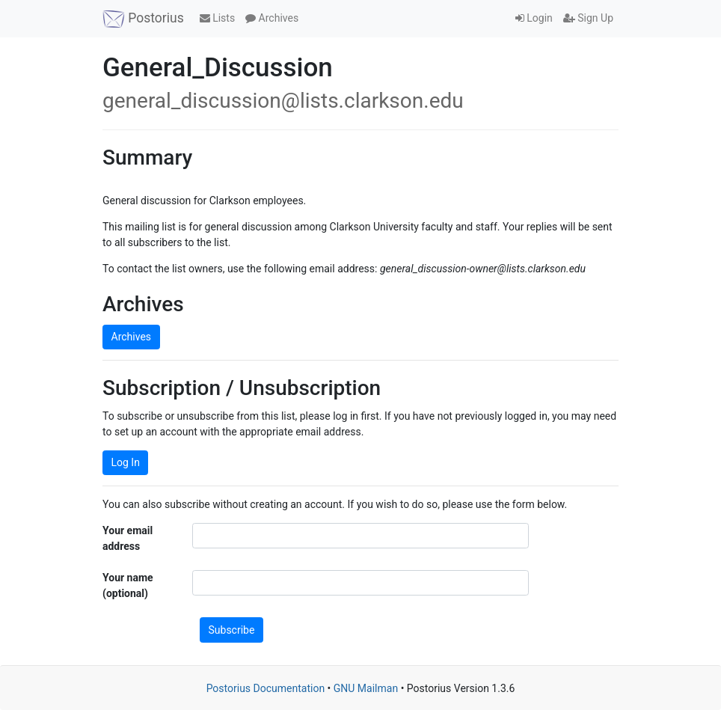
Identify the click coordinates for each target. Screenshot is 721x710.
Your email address (127, 538)
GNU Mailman (366, 688)
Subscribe (232, 630)
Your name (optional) (127, 585)
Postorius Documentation (265, 688)
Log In (125, 462)
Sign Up (588, 18)
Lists (217, 18)
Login (534, 18)
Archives (271, 18)
